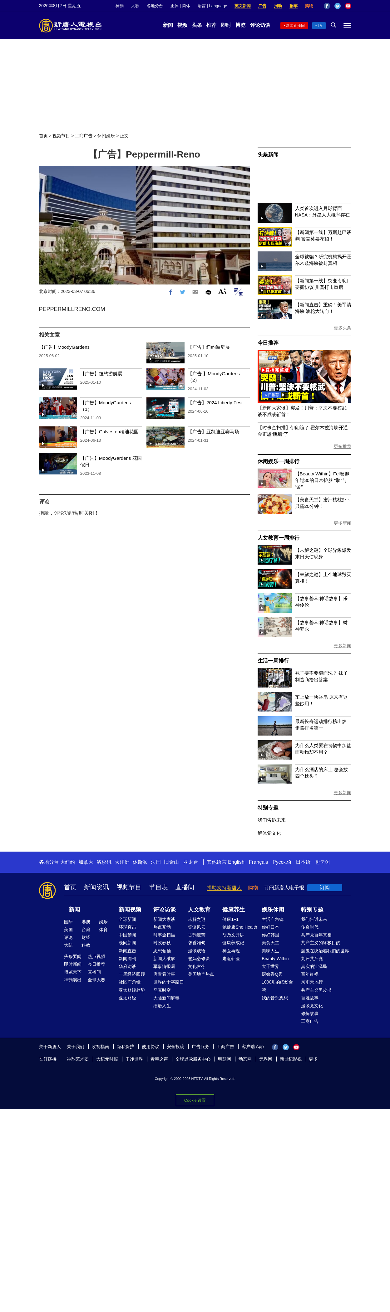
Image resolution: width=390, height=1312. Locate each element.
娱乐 (103, 921)
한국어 (322, 862)
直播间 (184, 887)
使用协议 (150, 1046)
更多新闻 (342, 523)
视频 (182, 25)
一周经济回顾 (132, 974)
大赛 (135, 5)
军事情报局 (164, 966)
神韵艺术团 (78, 1059)
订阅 (325, 887)
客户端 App (253, 1046)
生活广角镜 (273, 919)
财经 (85, 937)
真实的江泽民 (314, 966)
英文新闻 (242, 5)
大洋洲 (122, 862)
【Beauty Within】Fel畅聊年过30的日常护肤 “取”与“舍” (322, 480)
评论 (68, 937)
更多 (313, 1059)
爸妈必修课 (199, 958)
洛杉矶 (103, 862)
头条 (197, 25)
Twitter (337, 6)
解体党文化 (269, 833)
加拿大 (85, 862)
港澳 (85, 921)
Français (258, 862)
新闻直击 (127, 950)
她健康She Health (239, 927)
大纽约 (67, 862)
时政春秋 (162, 942)
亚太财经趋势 (132, 990)
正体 (174, 5)
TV (320, 25)
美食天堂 (270, 942)
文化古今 (196, 966)
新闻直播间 (295, 25)
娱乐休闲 (273, 909)
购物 (309, 5)
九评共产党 (312, 958)
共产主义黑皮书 (316, 990)
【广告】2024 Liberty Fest (215, 402)
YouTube (348, 6)
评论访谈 (260, 25)
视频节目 (61, 135)
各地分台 (155, 5)
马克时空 (162, 990)
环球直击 (127, 927)
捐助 (278, 5)
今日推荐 (268, 343)
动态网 (245, 1059)
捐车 (293, 5)
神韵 (120, 5)
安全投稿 (175, 1046)
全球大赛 (96, 979)
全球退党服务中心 (192, 1059)
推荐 (211, 25)
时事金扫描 (164, 934)
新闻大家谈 (164, 919)
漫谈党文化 (312, 1005)
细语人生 (162, 1005)
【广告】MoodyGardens (64, 347)
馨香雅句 (196, 942)
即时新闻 (72, 964)
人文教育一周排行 (278, 538)
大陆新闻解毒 (166, 997)
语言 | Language (212, 5)
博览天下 (72, 971)
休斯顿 (140, 862)
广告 (262, 5)
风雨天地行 (312, 981)
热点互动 (162, 927)
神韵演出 (72, 979)
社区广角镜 (130, 981)
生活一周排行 (273, 661)
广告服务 (200, 1046)
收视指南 (100, 1046)
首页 (43, 135)
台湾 (85, 929)
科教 (85, 945)
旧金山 (171, 862)
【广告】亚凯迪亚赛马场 (213, 431)
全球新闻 (127, 919)
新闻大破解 (164, 958)
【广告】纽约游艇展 (209, 347)
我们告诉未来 (272, 820)
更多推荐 (342, 446)
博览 (240, 25)
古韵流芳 (196, 934)
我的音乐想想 (275, 997)
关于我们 (75, 1046)
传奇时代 (309, 927)
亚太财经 (127, 997)
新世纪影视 (291, 1059)
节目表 (158, 887)
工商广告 (83, 135)
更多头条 (342, 327)
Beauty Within (275, 958)
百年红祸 (309, 974)
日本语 (303, 862)
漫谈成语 (196, 950)
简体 (186, 5)
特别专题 (268, 808)
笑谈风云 (196, 927)
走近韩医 (231, 958)
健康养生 (233, 909)
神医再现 (231, 950)
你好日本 (270, 927)
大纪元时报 (107, 1059)
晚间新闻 (127, 942)
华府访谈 (127, 966)
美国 (68, 929)
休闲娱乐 (106, 135)
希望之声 (159, 1059)
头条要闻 (72, 956)
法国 (156, 862)
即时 (226, 25)
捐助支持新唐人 (224, 887)
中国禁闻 (127, 934)
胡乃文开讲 (233, 934)
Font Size (222, 291)
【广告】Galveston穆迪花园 (109, 431)
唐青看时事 (164, 974)
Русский (282, 862)
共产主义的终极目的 (320, 942)
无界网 (265, 1059)
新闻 (168, 25)
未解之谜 (196, 919)
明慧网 (224, 1059)
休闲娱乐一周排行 (278, 461)
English (236, 862)
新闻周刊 (127, 958)
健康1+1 (230, 919)
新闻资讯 (96, 887)
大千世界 (270, 966)
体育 (103, 929)
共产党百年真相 (316, 934)
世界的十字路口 (168, 981)
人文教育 (199, 909)
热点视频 (96, 956)
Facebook (327, 6)
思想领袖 (162, 950)
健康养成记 (233, 942)
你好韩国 (270, 934)
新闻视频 (130, 909)
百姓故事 (309, 997)
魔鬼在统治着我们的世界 (325, 950)
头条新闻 (268, 155)
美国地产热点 (201, 974)
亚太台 (190, 862)
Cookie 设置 (195, 1100)
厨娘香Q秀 (272, 974)
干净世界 (134, 1059)
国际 (68, 921)
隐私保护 (125, 1046)
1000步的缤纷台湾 (277, 985)
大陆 (68, 945)
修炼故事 (309, 1013)
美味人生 (270, 950)
